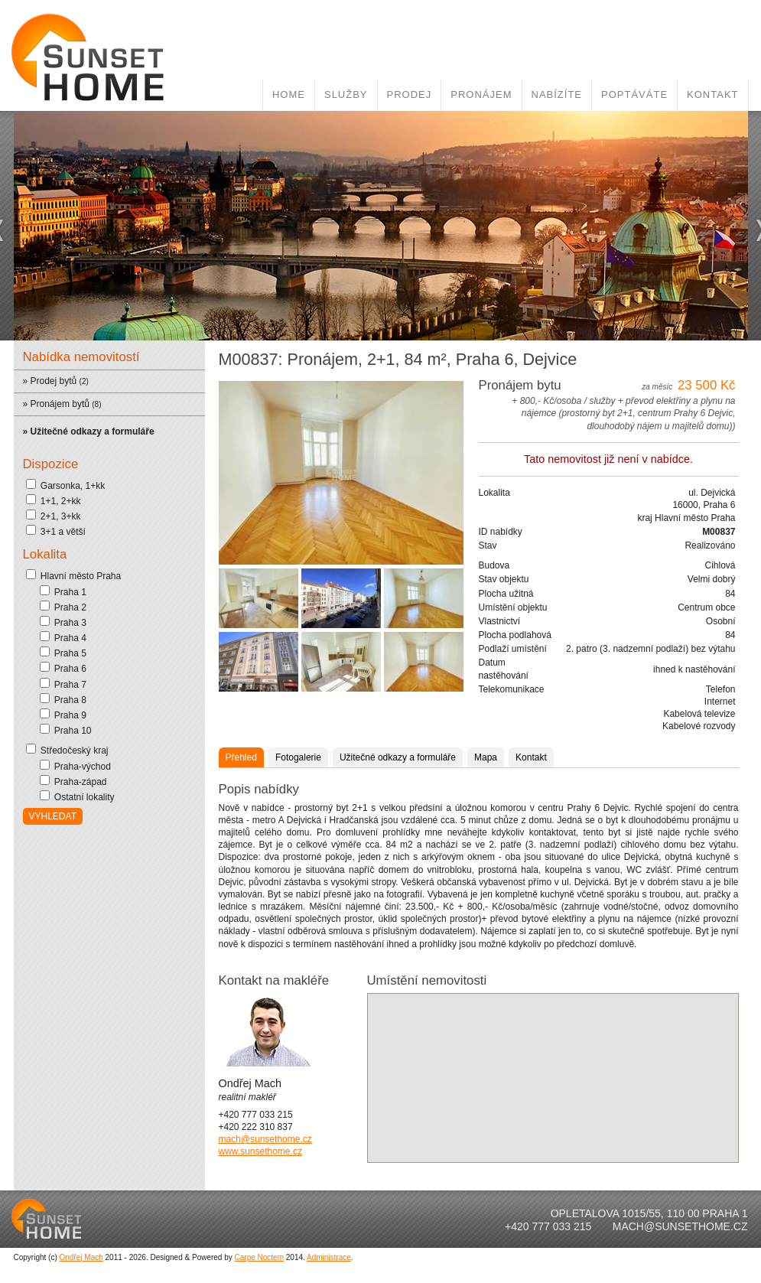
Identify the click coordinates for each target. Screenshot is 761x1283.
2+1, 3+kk (53, 502)
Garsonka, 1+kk (66, 471)
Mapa (485, 743)
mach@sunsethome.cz (265, 1125)
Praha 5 (63, 639)
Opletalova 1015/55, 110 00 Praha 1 (649, 1199)
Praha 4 (63, 623)
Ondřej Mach (81, 1243)
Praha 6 (63, 654)
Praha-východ (75, 752)
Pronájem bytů (60, 390)
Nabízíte (557, 80)
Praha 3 (63, 608)
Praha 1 (63, 577)
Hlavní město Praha (74, 561)
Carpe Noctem (259, 1243)
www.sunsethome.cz (260, 1137)
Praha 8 (63, 685)
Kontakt (712, 80)
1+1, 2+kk (53, 486)
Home (288, 80)
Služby (346, 80)
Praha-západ (73, 767)
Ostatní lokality (77, 783)
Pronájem (481, 80)
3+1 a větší (56, 517)
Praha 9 (63, 701)
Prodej (409, 80)
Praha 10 (66, 716)
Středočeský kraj (67, 736)
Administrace (329, 1243)
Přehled (241, 743)
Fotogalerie (298, 743)
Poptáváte (634, 80)
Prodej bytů (54, 367)
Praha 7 (63, 670)
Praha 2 (63, 593)
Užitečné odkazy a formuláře (398, 743)
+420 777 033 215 (548, 1212)
